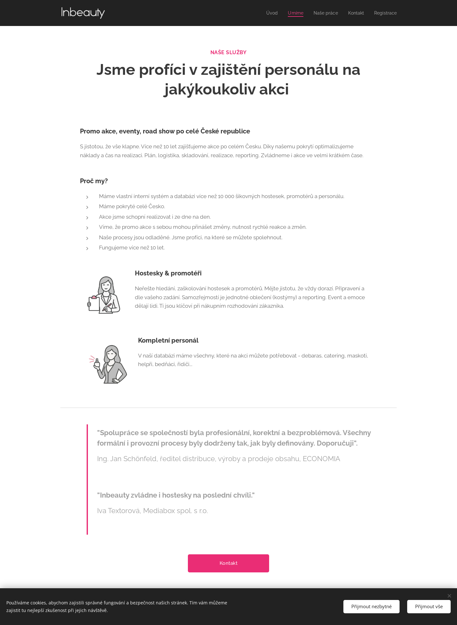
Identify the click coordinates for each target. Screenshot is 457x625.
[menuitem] (267, 13)
